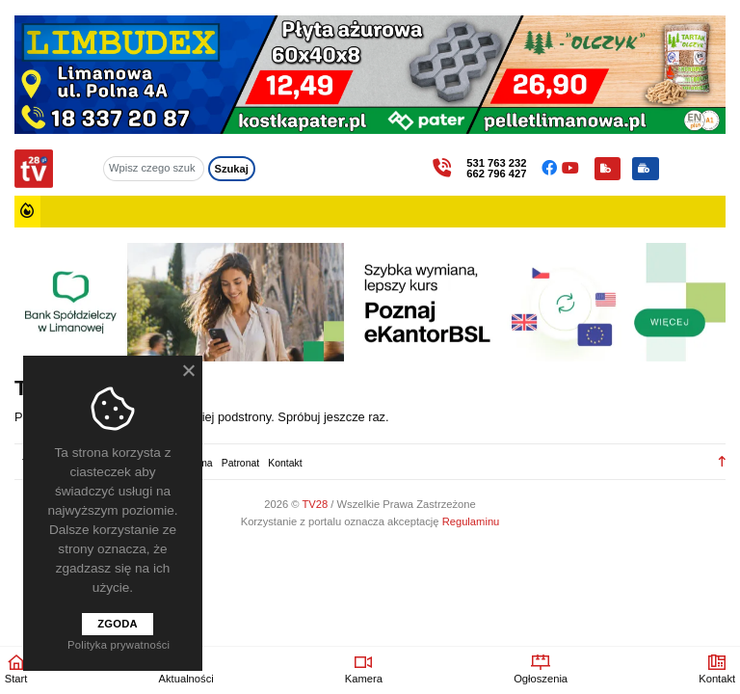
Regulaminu (471, 521)
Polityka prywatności (118, 645)
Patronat (240, 463)
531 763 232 (496, 163)
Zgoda (117, 623)
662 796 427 (496, 174)
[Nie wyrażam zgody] (188, 370)
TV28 (316, 504)
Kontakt (285, 463)
